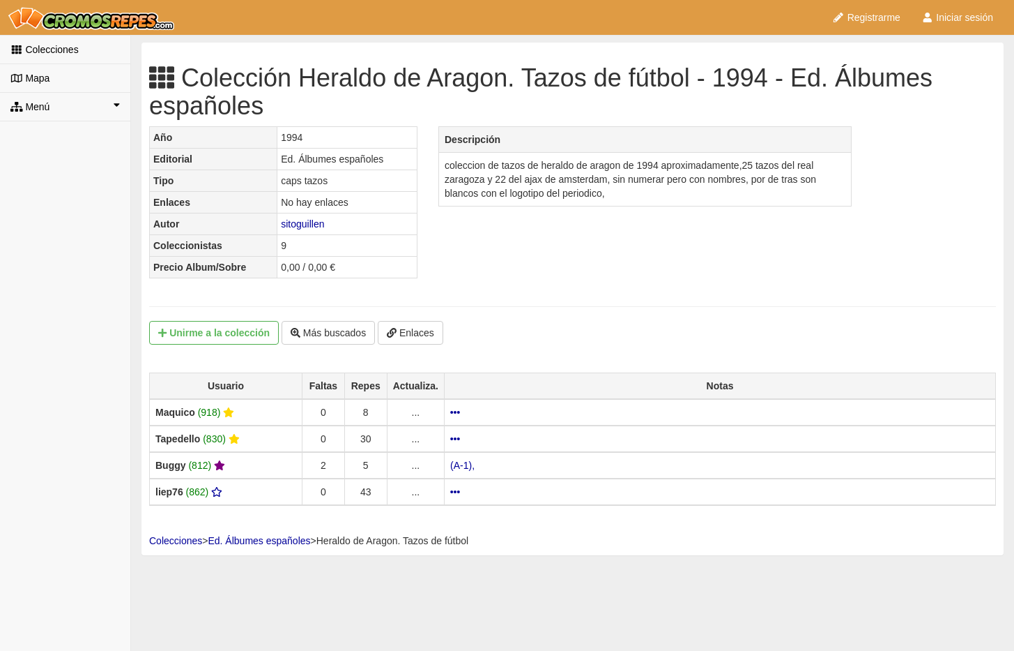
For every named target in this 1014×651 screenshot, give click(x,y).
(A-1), (462, 465)
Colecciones (44, 49)
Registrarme (866, 17)
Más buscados (328, 332)
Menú (65, 106)
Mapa (29, 78)
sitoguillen (302, 224)
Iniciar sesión (957, 17)
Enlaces (410, 332)
